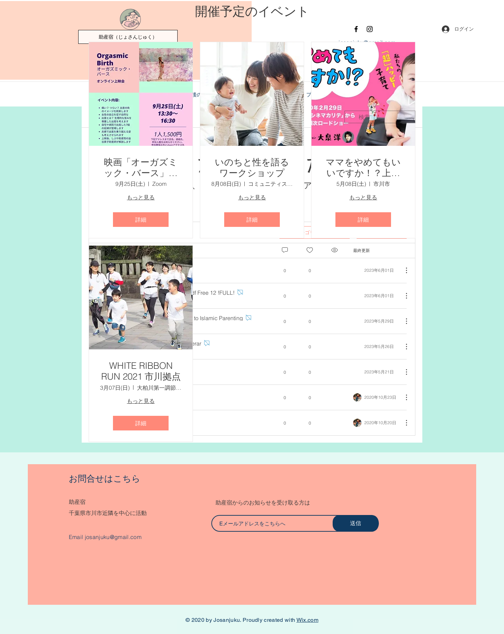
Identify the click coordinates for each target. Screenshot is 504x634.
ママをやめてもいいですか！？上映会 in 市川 (363, 168)
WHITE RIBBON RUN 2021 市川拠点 (141, 371)
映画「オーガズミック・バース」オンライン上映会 (141, 168)
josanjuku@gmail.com (113, 536)
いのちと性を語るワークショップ (252, 168)
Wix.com (307, 620)
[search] (379, 117)
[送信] (356, 523)
